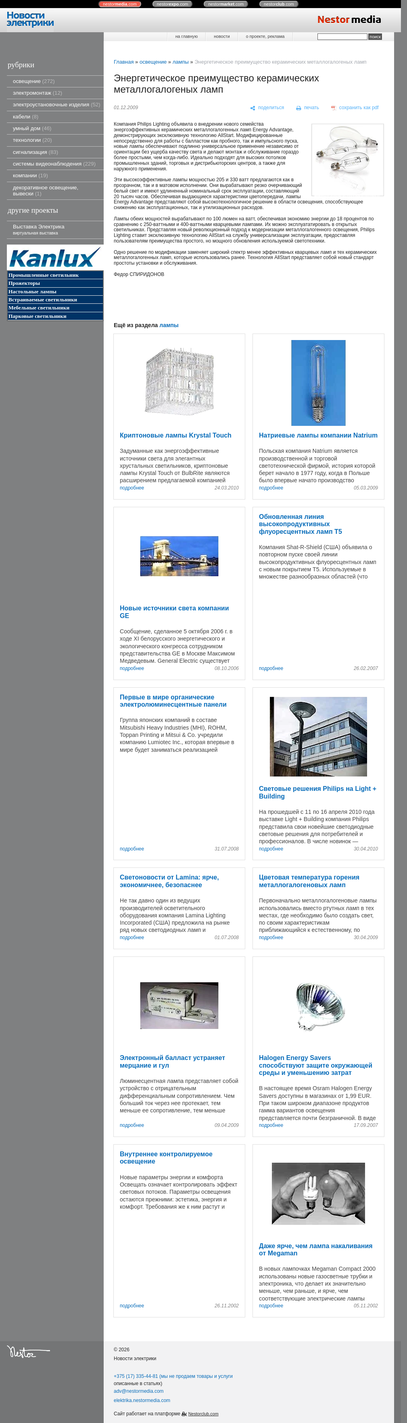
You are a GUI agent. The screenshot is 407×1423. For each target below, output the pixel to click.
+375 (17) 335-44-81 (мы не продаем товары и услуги (173, 1376)
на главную (186, 36)
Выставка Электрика (39, 229)
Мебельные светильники (38, 308)
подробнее (132, 488)
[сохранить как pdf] (355, 108)
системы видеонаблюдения (54, 164)
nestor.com (120, 4)
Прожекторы (24, 283)
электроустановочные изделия (56, 105)
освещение (34, 81)
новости (222, 36)
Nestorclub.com (203, 1413)
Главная (124, 62)
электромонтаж (37, 93)
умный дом (32, 128)
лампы (181, 62)
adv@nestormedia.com (139, 1391)
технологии (32, 140)
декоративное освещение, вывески (45, 191)
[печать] (308, 108)
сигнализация (35, 152)
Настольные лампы (32, 291)
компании (30, 175)
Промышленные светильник (43, 275)
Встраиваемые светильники (42, 300)
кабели (25, 117)
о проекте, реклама (265, 36)
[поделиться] (267, 108)
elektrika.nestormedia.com (142, 1400)
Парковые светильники (37, 316)
